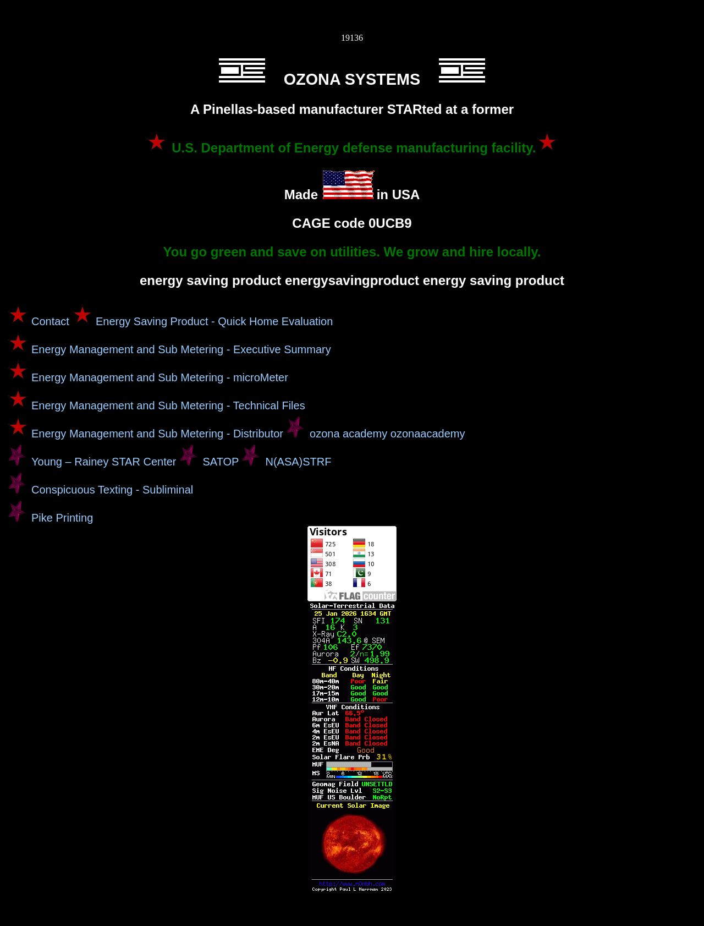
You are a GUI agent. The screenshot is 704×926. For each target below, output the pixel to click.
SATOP (221, 462)
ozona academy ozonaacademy (387, 434)
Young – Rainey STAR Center (104, 462)
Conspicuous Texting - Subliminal (112, 490)
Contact (50, 321)
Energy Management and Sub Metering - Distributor (157, 434)
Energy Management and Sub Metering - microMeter (159, 377)
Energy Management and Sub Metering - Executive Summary (181, 349)
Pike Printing (62, 518)
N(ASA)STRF (298, 462)
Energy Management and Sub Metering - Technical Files (168, 405)
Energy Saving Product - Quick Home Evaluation (214, 321)
